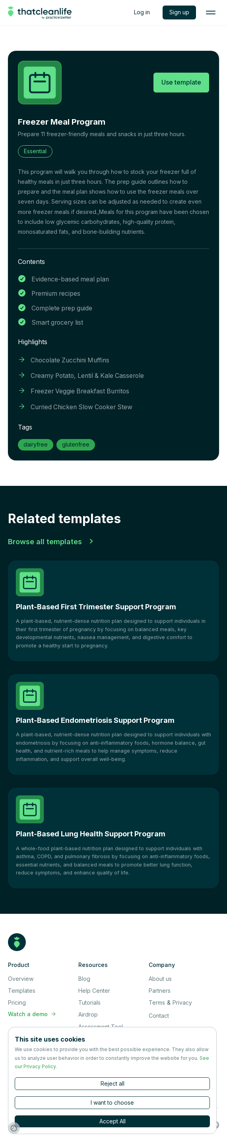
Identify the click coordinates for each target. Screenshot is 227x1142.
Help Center (94, 990)
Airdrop (88, 1014)
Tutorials (89, 1002)
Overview (20, 978)
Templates (21, 990)
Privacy (182, 1002)
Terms (157, 1002)
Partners (160, 990)
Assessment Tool (100, 1026)
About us (160, 978)
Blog (84, 978)
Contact (159, 1015)
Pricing (17, 1002)
